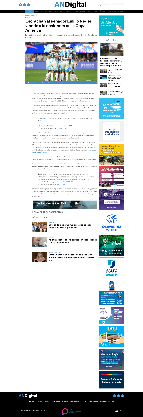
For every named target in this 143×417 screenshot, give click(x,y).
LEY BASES (71, 86)
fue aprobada (88, 147)
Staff (67, 404)
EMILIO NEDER (94, 86)
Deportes (68, 11)
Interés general (79, 11)
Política (29, 11)
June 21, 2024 (61, 128)
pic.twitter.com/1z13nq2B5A (64, 126)
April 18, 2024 (61, 184)
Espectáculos (100, 11)
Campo (90, 11)
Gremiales (48, 11)
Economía (38, 11)
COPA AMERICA (77, 86)
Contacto (74, 404)
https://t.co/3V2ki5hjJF (47, 126)
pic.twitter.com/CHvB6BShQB (63, 182)
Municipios (58, 11)
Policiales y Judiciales (115, 11)
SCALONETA (65, 86)
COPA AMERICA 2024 (85, 86)
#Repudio (43, 118)
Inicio (22, 11)
